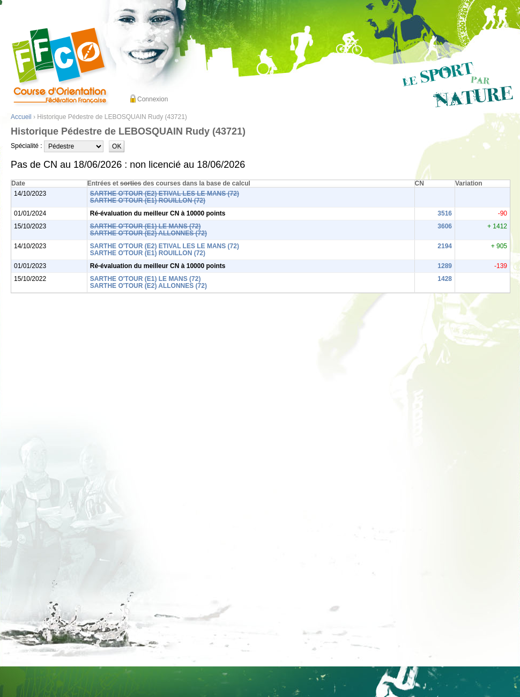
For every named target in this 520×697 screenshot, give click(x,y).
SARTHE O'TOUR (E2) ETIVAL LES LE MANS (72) (164, 193)
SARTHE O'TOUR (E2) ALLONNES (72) (148, 233)
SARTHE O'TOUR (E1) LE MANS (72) (145, 226)
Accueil (21, 117)
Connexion (152, 99)
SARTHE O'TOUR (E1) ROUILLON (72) (147, 200)
